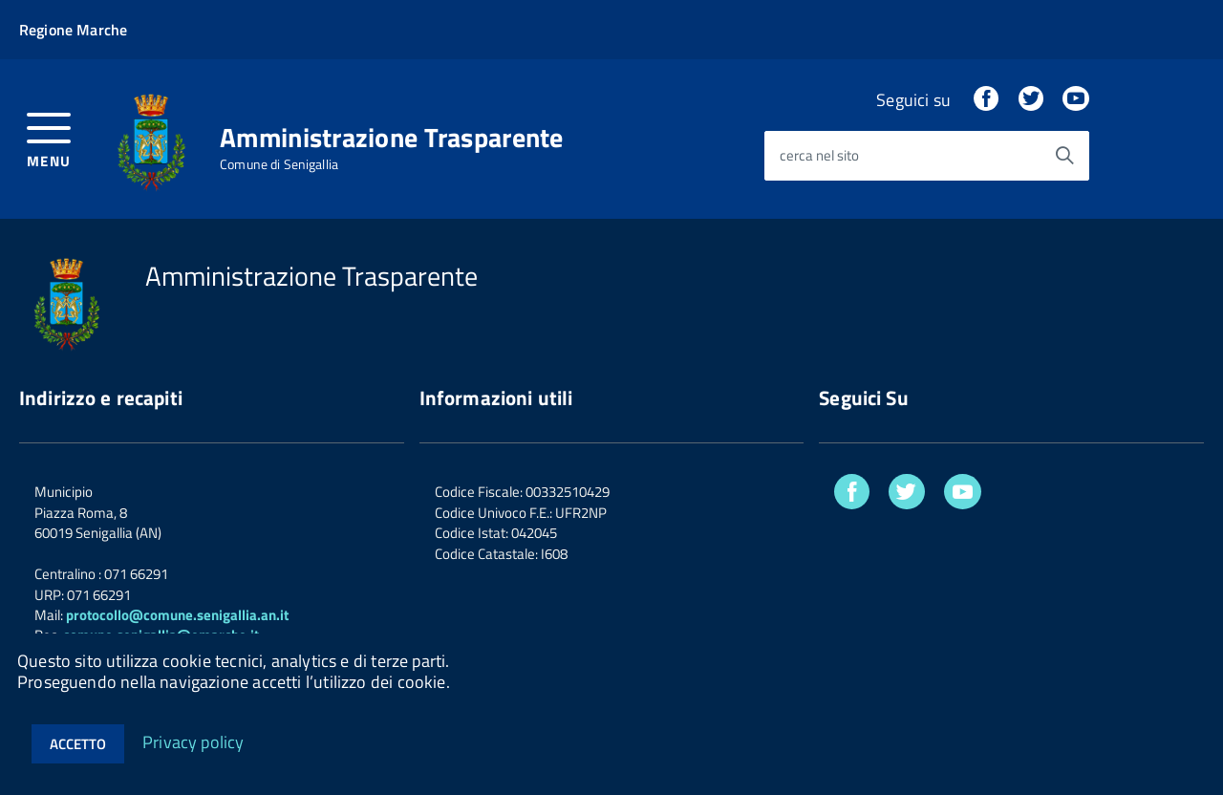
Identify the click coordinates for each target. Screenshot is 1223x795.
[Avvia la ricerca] (1064, 156)
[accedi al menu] (49, 138)
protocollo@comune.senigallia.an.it (177, 615)
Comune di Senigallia (279, 164)
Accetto (78, 744)
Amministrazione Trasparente (392, 137)
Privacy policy (193, 741)
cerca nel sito (819, 156)
